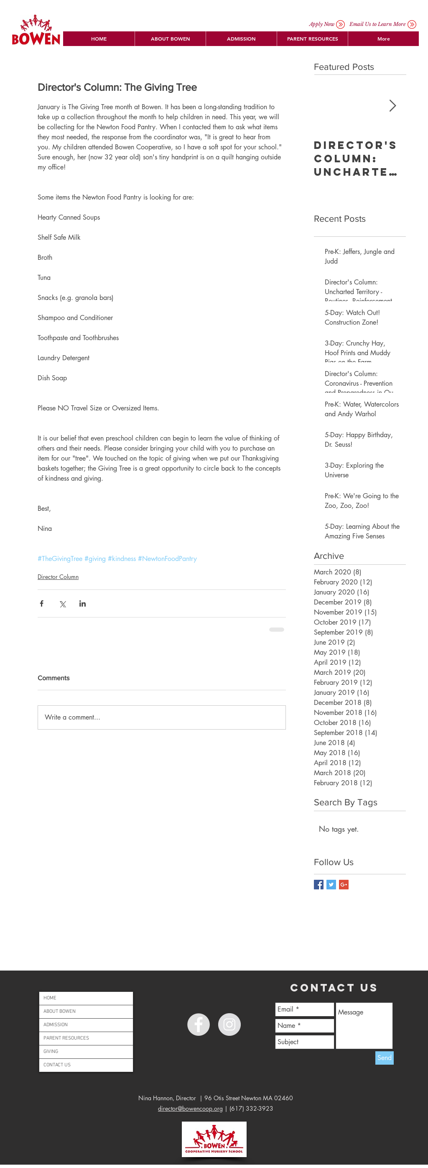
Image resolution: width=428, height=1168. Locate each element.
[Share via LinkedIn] (83, 603)
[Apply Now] (322, 24)
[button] (170, 38)
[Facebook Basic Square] (319, 884)
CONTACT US (57, 1065)
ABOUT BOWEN (59, 1011)
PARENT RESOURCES (66, 1038)
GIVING (50, 1052)
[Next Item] (392, 106)
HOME (49, 998)
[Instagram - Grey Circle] (229, 1024)
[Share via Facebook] (42, 603)
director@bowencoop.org (190, 1108)
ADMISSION (55, 1025)
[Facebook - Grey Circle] (198, 1024)
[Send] (384, 1058)
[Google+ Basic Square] (344, 884)
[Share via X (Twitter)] (62, 603)
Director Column (58, 577)
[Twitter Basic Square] (331, 884)
